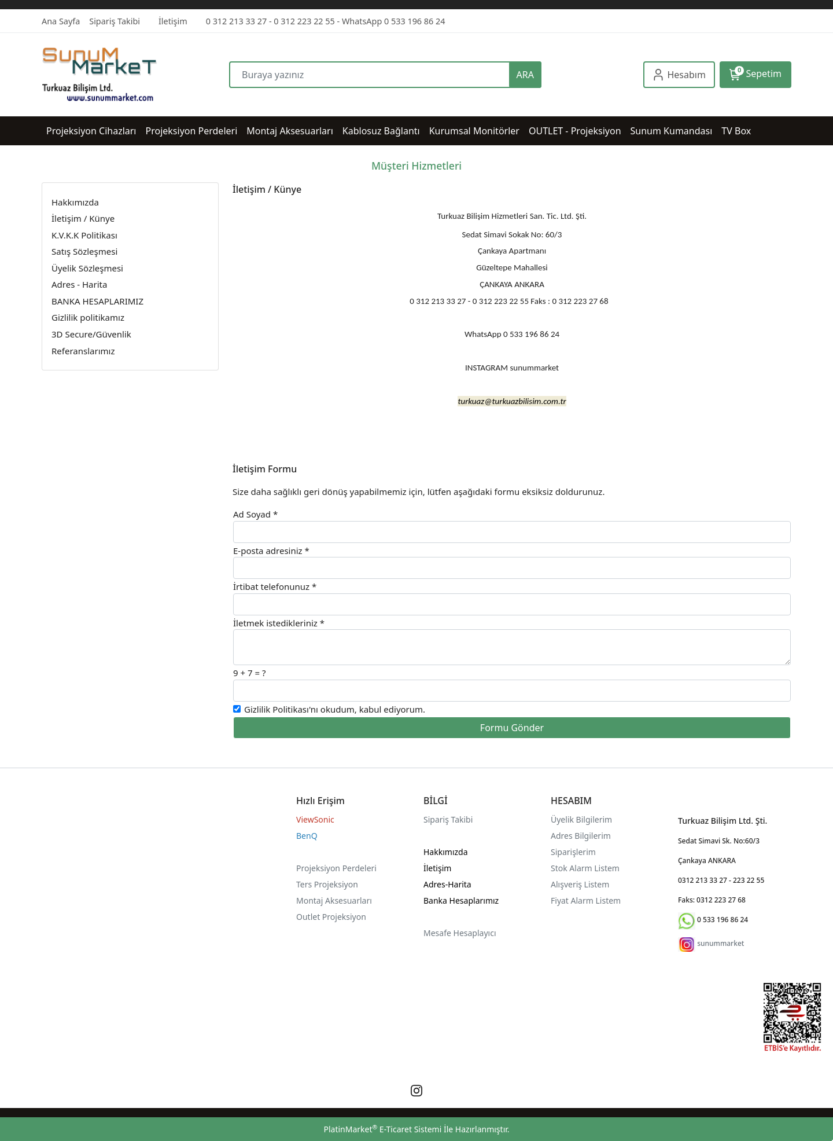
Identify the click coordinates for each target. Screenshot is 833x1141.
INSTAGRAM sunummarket (512, 367)
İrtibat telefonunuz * (274, 586)
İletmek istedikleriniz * (279, 623)
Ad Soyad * (255, 514)
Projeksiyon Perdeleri (336, 868)
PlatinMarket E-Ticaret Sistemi (382, 1129)
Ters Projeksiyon (327, 884)
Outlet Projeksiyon (331, 916)
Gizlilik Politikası (276, 709)
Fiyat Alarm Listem (586, 900)
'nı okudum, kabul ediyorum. (334, 709)
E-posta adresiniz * (271, 550)
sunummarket (720, 943)
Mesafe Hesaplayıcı (459, 932)
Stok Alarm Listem (585, 868)
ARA (525, 74)
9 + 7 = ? (249, 672)
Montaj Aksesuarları (334, 900)
